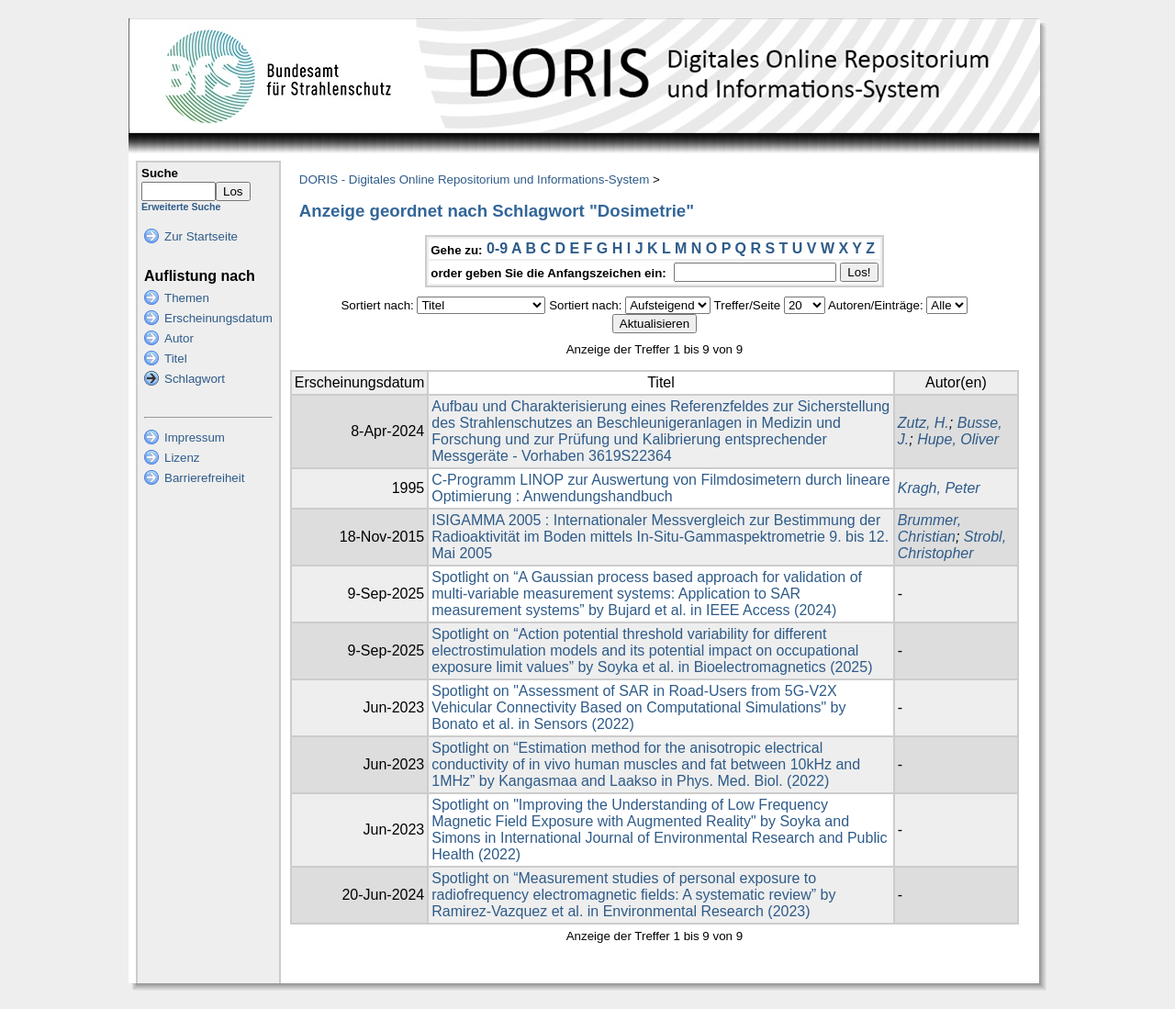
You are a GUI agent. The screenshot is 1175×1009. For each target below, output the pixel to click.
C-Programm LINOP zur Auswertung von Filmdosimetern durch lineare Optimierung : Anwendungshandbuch (660, 488)
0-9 (497, 248)
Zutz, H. (923, 423)
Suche (159, 173)
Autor (179, 338)
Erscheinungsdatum (218, 318)
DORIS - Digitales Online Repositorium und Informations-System (474, 179)
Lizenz (182, 458)
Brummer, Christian (929, 528)
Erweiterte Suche (180, 206)
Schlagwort (194, 379)
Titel (175, 358)
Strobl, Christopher (952, 545)
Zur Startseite (201, 236)
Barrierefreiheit (204, 478)
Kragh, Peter (939, 488)
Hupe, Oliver (958, 439)
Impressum (194, 437)
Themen (186, 298)
